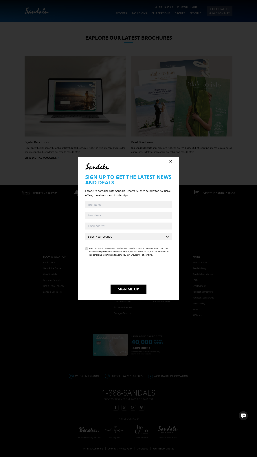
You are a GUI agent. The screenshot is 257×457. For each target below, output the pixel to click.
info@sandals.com (113, 255)
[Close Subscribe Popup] (170, 161)
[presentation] (128, 271)
